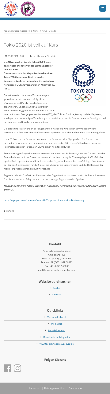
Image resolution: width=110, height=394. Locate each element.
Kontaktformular (56, 330)
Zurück (10, 211)
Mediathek (56, 323)
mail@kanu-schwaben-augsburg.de (56, 270)
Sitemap (56, 294)
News (35, 30)
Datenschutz (75, 388)
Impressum (35, 388)
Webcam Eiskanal (56, 317)
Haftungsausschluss (55, 388)
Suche (56, 287)
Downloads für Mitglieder (56, 337)
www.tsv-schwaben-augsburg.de (57, 343)
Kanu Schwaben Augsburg (17, 30)
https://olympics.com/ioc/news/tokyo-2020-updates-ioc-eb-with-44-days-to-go (44, 200)
